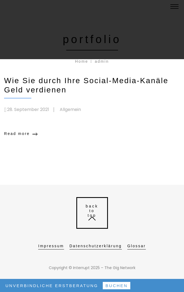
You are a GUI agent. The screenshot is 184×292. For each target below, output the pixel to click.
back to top (92, 211)
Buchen (116, 285)
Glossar (136, 246)
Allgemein (70, 109)
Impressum (51, 246)
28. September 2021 (28, 109)
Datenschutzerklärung (96, 246)
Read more (17, 133)
